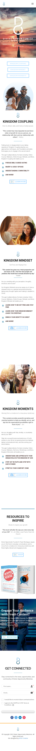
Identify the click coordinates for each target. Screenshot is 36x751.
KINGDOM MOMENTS (18, 75)
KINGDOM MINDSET (18, 69)
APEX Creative (23, 738)
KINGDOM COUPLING (18, 63)
